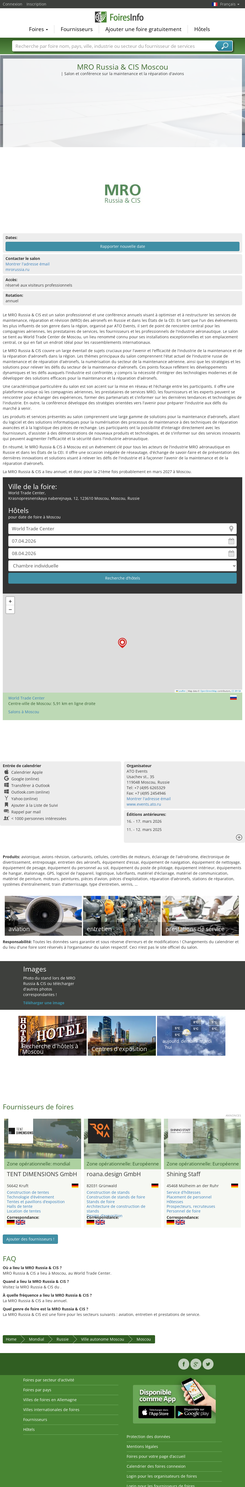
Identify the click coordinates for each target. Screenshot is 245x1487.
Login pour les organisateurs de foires (162, 1476)
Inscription (36, 4)
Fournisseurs (77, 29)
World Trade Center (26, 698)
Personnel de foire (184, 1211)
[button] (122, 643)
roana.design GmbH (114, 1174)
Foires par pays (37, 1389)
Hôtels (202, 29)
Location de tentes (24, 1211)
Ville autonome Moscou (102, 1339)
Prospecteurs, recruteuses (191, 1206)
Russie (63, 1339)
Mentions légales (142, 1446)
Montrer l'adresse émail (28, 264)
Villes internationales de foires (51, 1409)
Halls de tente (20, 1206)
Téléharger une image (43, 1002)
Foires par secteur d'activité (48, 1379)
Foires (38, 29)
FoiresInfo (122, 17)
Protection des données (148, 1436)
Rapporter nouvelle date (122, 246)
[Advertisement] (123, 117)
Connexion (12, 4)
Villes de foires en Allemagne (50, 1399)
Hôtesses (175, 1201)
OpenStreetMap (208, 691)
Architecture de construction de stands (116, 1209)
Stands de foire (101, 1201)
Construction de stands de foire (116, 1197)
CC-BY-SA (236, 691)
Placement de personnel (189, 1197)
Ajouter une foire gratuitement (143, 29)
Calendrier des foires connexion (156, 1466)
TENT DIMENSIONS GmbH (42, 1174)
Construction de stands (108, 1192)
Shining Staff (183, 1174)
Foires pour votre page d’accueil (156, 1456)
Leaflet (181, 691)
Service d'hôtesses (184, 1192)
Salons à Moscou (23, 711)
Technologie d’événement (30, 1197)
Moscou (144, 1339)
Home (11, 1339)
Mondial (36, 1339)
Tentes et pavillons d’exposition (36, 1201)
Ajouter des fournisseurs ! (30, 1239)
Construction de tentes (28, 1192)
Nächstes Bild (78, 1138)
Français (229, 4)
